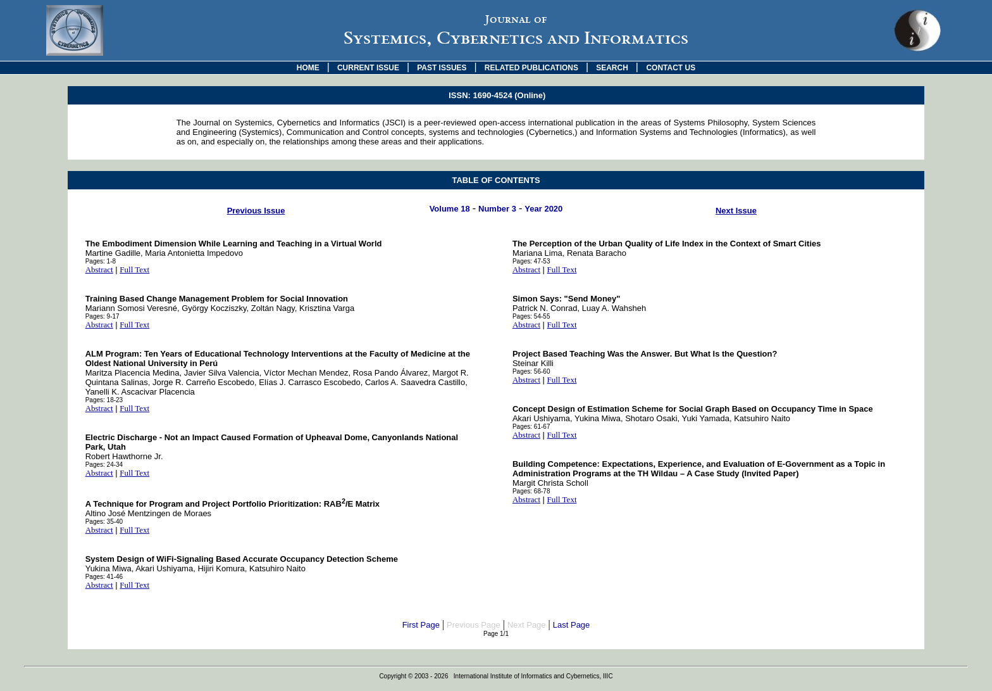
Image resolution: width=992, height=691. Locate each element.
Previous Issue (256, 210)
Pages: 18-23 (104, 399)
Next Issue (736, 210)
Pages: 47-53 (531, 261)
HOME (308, 67)
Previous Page (473, 625)
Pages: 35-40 (104, 521)
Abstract (99, 269)
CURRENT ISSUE (368, 67)
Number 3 (497, 208)
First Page (421, 625)
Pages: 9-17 (102, 316)
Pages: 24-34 (104, 464)
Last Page (571, 625)
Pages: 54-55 (531, 316)
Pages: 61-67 (531, 426)
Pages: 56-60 (531, 371)
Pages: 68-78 (531, 491)
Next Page (526, 625)
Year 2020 (543, 208)
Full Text (134, 269)
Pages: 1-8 (100, 261)
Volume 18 (450, 208)
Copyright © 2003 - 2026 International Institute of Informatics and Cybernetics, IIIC (495, 676)
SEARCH (612, 67)
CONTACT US (670, 67)
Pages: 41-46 (104, 576)
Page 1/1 (496, 633)
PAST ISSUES (441, 67)
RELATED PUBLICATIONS (531, 67)
